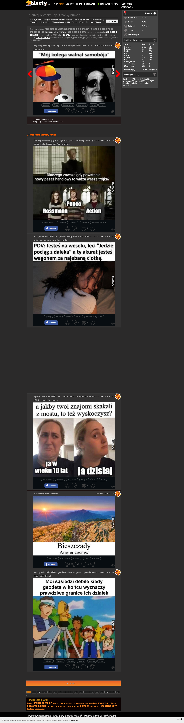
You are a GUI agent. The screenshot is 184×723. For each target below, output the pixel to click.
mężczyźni (103, 703)
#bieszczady (53, 558)
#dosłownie (66, 558)
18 (118, 692)
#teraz (56, 105)
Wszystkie (153, 70)
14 (97, 692)
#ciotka (58, 317)
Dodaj (79, 4)
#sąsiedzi (60, 661)
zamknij (179, 719)
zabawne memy (79, 703)
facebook (30, 709)
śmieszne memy (43, 702)
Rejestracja (127, 7)
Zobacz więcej (133, 35)
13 (92, 692)
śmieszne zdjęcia (91, 703)
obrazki (62, 706)
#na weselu (90, 317)
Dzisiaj (144, 70)
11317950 (150, 81)
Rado (127, 60)
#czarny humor (68, 105)
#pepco (73, 223)
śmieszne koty (109, 705)
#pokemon (48, 661)
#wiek (94, 480)
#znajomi (84, 480)
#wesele (78, 317)
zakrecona (130, 66)
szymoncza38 (128, 81)
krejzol (128, 49)
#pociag (48, 317)
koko (127, 51)
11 (81, 692)
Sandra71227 (128, 79)
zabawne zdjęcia (36, 705)
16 (107, 692)
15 (102, 692)
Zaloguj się (37, 122)
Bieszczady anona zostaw (46, 493)
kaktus (128, 57)
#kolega (93, 105)
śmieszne (69, 703)
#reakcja (71, 661)
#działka (81, 661)
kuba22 (136, 83)
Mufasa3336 (140, 81)
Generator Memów (108, 4)
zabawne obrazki (59, 703)
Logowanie (127, 4)
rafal (127, 55)
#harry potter (48, 223)
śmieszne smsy (40, 709)
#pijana (68, 317)
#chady (96, 558)
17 (113, 692)
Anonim (128, 47)
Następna (117, 68)
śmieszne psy (94, 706)
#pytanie (60, 480)
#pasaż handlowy (98, 223)
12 (86, 692)
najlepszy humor (53, 706)
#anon (87, 558)
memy (66, 34)
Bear (127, 53)
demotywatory (43, 37)
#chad (77, 558)
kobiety (29, 703)
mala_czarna (130, 62)
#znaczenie (82, 105)
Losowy (70, 4)
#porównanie (47, 480)
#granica (92, 661)
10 (76, 692)
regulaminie (74, 720)
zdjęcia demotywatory (55, 32)
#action (84, 223)
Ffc (141, 83)
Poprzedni (30, 68)
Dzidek (146, 83)
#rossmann (62, 223)
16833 (144, 18)
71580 (144, 22)
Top (59, 4)
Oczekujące (89, 4)
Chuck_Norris (130, 64)
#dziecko (46, 105)
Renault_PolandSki (142, 79)
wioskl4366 (128, 85)
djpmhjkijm (128, 83)
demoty (84, 705)
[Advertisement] (74, 343)
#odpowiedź (72, 480)
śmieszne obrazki (73, 706)
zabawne (113, 703)
